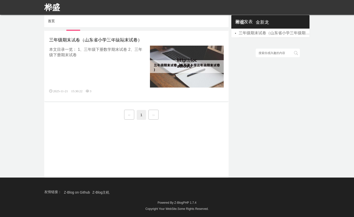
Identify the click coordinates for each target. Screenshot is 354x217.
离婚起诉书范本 (171, 22)
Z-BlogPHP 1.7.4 (185, 202)
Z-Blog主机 (100, 192)
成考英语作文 (211, 22)
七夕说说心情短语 (127, 22)
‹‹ (129, 115)
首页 (73, 22)
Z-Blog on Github (77, 192)
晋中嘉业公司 (82, 38)
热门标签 (116, 38)
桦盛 (240, 22)
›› (153, 115)
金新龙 (262, 22)
